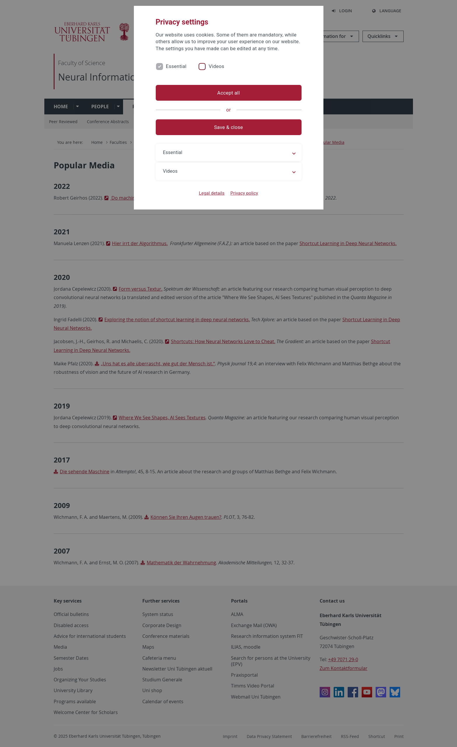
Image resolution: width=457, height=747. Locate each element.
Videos (216, 66)
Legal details (212, 193)
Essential (176, 66)
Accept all (228, 93)
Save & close (228, 127)
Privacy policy (244, 193)
